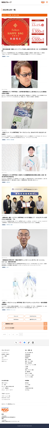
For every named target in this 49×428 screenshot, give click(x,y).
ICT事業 (26, 366)
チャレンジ (16, 316)
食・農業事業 (27, 371)
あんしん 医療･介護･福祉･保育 (8, 386)
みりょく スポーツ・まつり (7, 389)
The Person (16, 319)
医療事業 (26, 357)
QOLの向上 (27, 389)
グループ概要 (4, 356)
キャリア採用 (27, 384)
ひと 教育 (4, 384)
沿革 (2, 357)
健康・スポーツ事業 (29, 361)
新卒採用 (26, 382)
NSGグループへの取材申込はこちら (8, 404)
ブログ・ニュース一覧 (6, 396)
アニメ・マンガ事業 (29, 376)
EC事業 (26, 368)
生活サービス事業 (28, 373)
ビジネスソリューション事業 (30, 364)
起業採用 (26, 386)
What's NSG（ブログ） (6, 397)
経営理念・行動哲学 (5, 354)
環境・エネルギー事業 (29, 369)
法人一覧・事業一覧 (29, 352)
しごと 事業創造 (5, 388)
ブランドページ (5, 359)
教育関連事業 (27, 356)
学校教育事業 (27, 354)
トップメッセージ (5, 352)
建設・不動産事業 (28, 363)
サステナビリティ (33, 316)
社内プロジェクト (33, 319)
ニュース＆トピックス (6, 399)
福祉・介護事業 (28, 359)
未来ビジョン (4, 361)
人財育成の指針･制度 (29, 388)
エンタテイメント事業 (29, 375)
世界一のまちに (5, 382)
